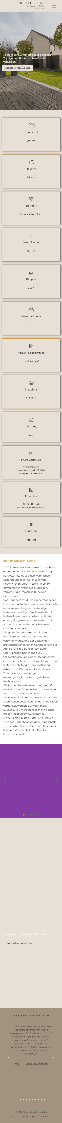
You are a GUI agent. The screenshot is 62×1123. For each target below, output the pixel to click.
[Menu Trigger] (54, 5)
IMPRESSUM (28, 1117)
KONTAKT (13, 1117)
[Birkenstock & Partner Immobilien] (31, 5)
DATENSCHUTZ (47, 1117)
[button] (5, 781)
